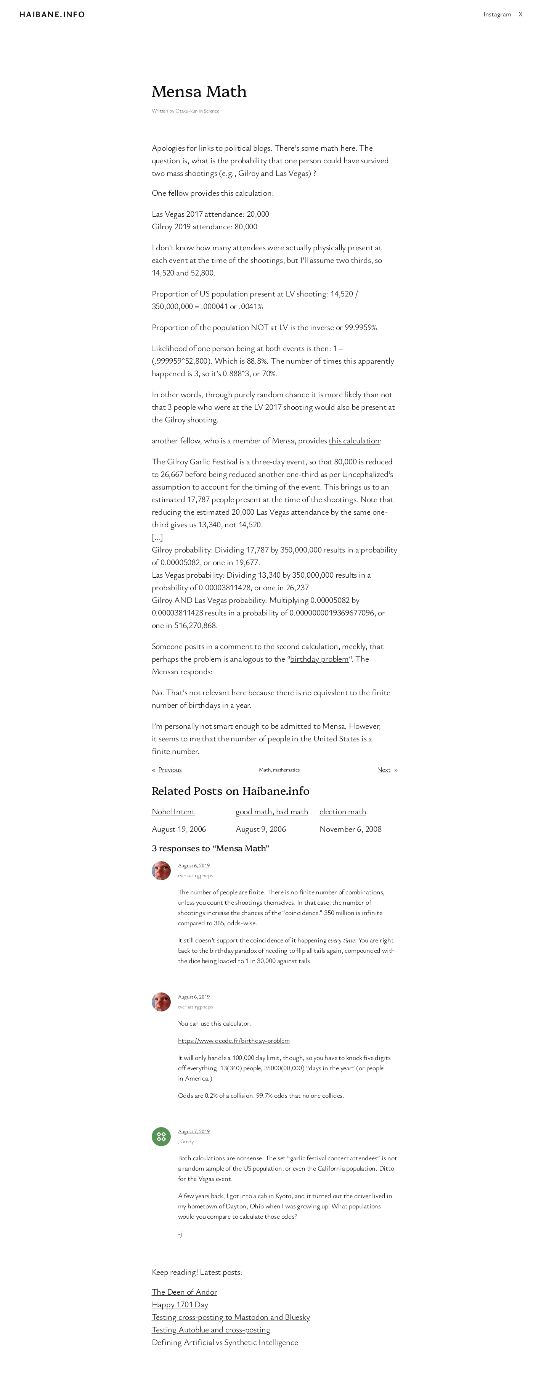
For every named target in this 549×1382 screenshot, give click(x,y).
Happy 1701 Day (180, 1304)
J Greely (186, 1141)
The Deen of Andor (184, 1291)
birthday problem (319, 658)
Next (384, 769)
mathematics (286, 769)
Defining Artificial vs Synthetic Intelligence (225, 1341)
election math (342, 811)
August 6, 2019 (194, 865)
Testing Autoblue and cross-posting (211, 1329)
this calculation (354, 440)
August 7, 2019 (194, 1131)
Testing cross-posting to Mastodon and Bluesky (231, 1316)
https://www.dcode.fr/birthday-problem (234, 1040)
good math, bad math (272, 811)
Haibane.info (52, 13)
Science (211, 110)
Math (264, 769)
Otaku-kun (186, 110)
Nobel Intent (173, 811)
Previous (169, 769)
